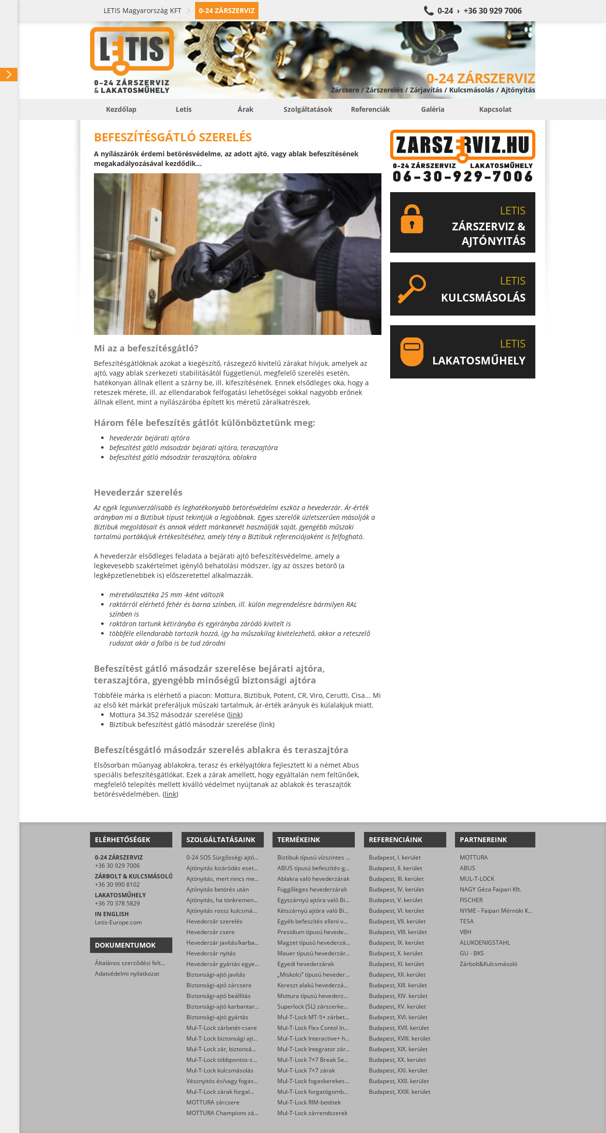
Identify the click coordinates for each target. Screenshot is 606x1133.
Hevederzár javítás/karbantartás (230, 942)
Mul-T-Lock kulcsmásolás (220, 1070)
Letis (184, 109)
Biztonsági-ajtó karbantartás (224, 1006)
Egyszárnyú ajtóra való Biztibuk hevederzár (335, 900)
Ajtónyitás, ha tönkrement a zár (228, 900)
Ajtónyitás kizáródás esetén (223, 868)
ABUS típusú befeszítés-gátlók (317, 868)
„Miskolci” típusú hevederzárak (318, 974)
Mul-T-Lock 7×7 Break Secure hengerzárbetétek (341, 1060)
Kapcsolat (495, 109)
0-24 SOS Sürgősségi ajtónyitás (228, 857)
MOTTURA (474, 857)
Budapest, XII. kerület (397, 974)
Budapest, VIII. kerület (398, 932)
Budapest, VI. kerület (396, 910)
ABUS (467, 868)
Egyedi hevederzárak (305, 964)
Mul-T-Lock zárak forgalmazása (228, 1092)
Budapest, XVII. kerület (399, 1028)
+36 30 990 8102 (117, 884)
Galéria (432, 109)
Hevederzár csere (210, 932)
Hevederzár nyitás (211, 953)
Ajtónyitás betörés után (217, 889)
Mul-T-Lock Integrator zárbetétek (321, 1049)
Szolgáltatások (308, 109)
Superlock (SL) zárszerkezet (314, 1006)
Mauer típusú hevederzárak (314, 953)
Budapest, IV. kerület (396, 889)
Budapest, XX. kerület (397, 1060)
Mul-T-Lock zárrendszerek (312, 1113)
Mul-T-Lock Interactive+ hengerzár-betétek (334, 1038)
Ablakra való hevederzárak (313, 879)
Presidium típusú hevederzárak (319, 932)
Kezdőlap (121, 109)
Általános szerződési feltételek (136, 963)
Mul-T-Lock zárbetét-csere (221, 1028)
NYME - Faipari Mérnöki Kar (497, 910)
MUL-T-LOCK (477, 879)
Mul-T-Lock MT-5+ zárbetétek (316, 1017)
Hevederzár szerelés (214, 921)
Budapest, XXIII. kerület (399, 1092)
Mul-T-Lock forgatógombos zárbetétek (328, 1092)
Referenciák (370, 109)
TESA (467, 921)
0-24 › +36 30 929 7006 (480, 10)
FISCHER (471, 900)
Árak (246, 109)
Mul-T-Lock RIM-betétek (309, 1102)
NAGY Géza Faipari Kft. (490, 889)
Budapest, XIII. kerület (398, 985)
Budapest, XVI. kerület (398, 1017)
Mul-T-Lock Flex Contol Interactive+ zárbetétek (339, 1028)
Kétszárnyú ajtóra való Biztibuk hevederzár (335, 910)
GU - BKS (472, 953)
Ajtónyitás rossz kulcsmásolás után (233, 910)
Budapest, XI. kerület (396, 964)
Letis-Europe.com (118, 922)
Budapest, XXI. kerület (398, 1070)
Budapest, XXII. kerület (399, 1081)
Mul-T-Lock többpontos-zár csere (230, 1060)
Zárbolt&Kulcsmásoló (488, 964)
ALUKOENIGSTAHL (485, 942)
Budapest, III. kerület (396, 879)
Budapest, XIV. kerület (398, 996)
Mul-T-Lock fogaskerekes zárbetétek (326, 1081)
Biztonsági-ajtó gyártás (217, 1017)
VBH (465, 932)
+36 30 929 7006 (117, 865)
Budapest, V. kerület (396, 900)
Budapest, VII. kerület (397, 921)
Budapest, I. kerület (395, 857)
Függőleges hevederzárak (312, 889)
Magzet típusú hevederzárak (315, 942)
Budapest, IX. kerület (396, 942)
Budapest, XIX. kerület (398, 1049)
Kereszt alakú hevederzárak (314, 985)
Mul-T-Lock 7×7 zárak (306, 1070)
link (235, 714)
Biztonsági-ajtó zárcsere (219, 985)
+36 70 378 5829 (117, 903)
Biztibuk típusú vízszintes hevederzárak (330, 857)
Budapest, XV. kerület (397, 1006)
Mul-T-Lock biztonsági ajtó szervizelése (238, 1038)
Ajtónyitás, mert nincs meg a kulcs (232, 879)
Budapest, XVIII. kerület (399, 1038)
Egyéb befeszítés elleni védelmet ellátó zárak (337, 921)
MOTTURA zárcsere (213, 1102)
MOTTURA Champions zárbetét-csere (237, 1113)
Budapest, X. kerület (396, 953)
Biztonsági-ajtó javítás (215, 974)
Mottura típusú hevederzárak (316, 996)
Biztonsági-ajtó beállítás (218, 996)
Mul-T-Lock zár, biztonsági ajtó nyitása (237, 1049)
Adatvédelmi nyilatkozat (127, 973)
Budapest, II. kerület (395, 868)
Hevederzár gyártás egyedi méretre (234, 964)
